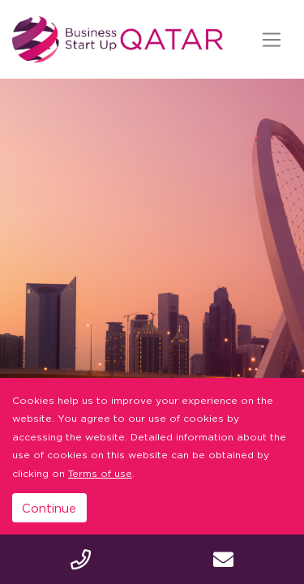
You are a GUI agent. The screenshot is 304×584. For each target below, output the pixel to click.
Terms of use (100, 473)
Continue (49, 507)
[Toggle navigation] (271, 39)
